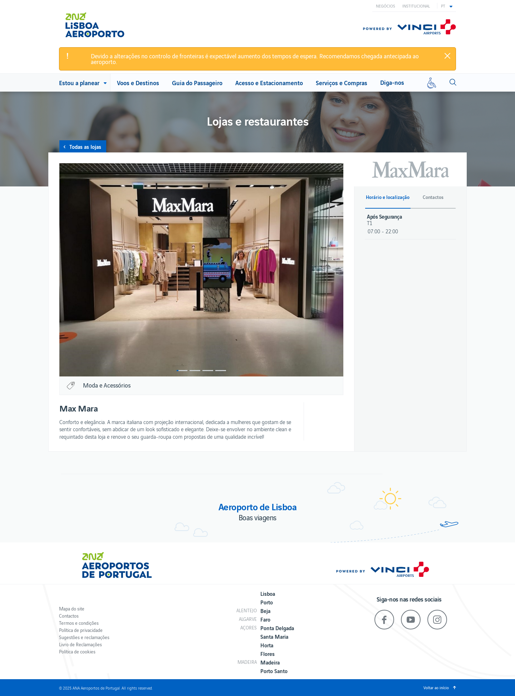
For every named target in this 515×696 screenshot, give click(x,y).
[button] (446, 6)
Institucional (416, 6)
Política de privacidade (81, 630)
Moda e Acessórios (107, 385)
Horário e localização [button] (387, 197)
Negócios (385, 6)
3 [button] (207, 370)
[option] (201, 269)
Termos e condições (79, 622)
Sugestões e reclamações (84, 637)
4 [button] (220, 370)
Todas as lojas (85, 146)
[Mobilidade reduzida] (431, 83)
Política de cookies (77, 651)
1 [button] (182, 370)
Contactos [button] (433, 197)
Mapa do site (71, 608)
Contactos (69, 615)
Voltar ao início (436, 687)
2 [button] (195, 370)
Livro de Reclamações (80, 644)
